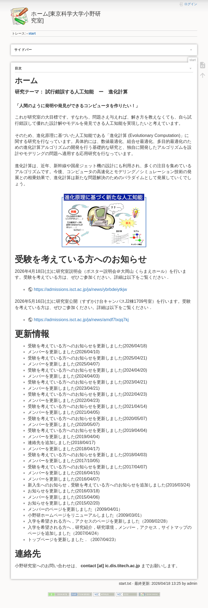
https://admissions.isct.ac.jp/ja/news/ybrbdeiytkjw (80, 289)
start (32, 33)
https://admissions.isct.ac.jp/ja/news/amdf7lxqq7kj (81, 319)
